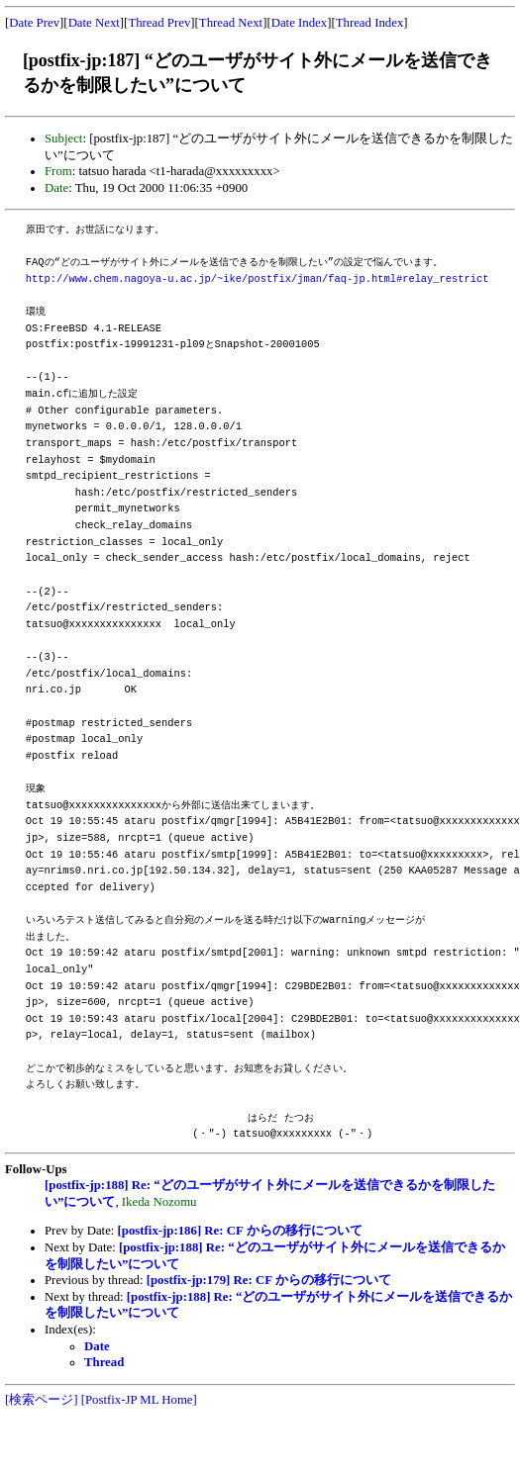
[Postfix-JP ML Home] (139, 1400)
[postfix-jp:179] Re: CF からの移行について (269, 1280)
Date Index (299, 23)
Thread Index (370, 23)
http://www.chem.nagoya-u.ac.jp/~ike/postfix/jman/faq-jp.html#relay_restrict (257, 279)
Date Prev (34, 23)
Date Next (94, 23)
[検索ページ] (41, 1400)
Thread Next (230, 23)
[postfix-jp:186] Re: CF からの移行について (240, 1231)
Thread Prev (159, 23)
